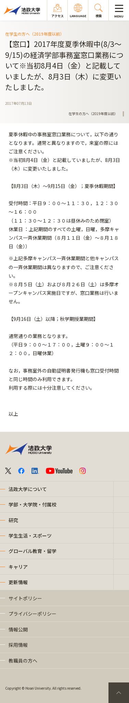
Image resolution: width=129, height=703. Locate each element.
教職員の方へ (23, 660)
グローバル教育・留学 (32, 551)
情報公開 (18, 629)
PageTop (118, 692)
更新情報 (18, 582)
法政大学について (28, 489)
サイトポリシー (25, 598)
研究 (13, 520)
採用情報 (18, 644)
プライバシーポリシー (32, 613)
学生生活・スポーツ (30, 535)
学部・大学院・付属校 (32, 504)
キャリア (18, 566)
